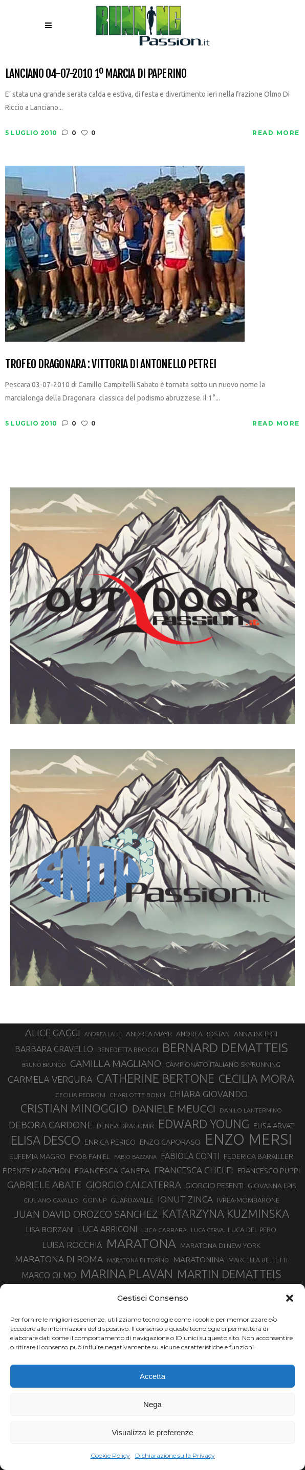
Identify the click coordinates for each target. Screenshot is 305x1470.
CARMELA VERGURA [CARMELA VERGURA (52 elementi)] (50, 1079)
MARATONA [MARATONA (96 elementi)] (141, 1243)
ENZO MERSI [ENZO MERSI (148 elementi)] (248, 1139)
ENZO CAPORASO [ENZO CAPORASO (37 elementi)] (170, 1142)
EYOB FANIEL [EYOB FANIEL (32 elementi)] (90, 1157)
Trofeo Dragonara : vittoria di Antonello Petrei (110, 364)
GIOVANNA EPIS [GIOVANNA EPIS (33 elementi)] (272, 1186)
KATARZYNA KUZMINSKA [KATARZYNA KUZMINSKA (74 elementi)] (225, 1213)
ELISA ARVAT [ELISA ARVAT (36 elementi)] (273, 1125)
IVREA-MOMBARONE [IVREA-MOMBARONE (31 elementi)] (248, 1200)
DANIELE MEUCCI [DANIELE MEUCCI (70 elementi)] (173, 1108)
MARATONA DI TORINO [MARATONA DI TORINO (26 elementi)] (138, 1260)
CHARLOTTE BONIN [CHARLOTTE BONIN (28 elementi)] (137, 1095)
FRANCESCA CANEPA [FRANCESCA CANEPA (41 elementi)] (112, 1170)
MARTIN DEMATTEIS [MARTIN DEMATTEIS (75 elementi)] (229, 1273)
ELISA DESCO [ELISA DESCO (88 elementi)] (45, 1140)
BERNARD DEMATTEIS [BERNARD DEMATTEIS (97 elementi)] (225, 1047)
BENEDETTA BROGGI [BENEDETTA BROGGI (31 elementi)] (127, 1049)
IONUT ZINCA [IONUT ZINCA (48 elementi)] (185, 1199)
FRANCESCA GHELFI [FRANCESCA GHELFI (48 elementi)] (193, 1170)
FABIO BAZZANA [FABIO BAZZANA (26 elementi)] (135, 1157)
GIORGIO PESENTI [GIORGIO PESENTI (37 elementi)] (214, 1185)
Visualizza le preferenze (152, 1432)
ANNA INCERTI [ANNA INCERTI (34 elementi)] (255, 1034)
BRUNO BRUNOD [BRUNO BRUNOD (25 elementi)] (44, 1065)
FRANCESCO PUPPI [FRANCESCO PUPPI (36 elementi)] (268, 1170)
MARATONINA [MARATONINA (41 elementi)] (198, 1259)
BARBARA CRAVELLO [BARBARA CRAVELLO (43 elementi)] (54, 1049)
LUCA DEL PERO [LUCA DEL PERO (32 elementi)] (252, 1230)
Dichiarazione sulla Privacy (175, 1455)
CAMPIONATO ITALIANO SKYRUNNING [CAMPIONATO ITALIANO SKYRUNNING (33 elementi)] (222, 1064)
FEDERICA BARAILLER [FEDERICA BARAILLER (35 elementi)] (258, 1156)
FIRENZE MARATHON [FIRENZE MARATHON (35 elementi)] (36, 1171)
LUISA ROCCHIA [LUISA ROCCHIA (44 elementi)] (72, 1245)
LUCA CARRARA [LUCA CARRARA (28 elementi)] (164, 1230)
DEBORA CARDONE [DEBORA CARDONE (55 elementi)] (51, 1124)
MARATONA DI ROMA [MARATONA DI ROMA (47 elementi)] (59, 1259)
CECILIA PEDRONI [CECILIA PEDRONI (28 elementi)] (80, 1095)
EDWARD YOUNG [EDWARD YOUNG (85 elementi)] (203, 1123)
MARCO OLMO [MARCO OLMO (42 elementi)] (48, 1275)
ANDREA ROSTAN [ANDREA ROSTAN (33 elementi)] (203, 1034)
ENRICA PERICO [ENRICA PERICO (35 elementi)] (110, 1142)
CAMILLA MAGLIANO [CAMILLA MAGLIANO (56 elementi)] (115, 1063)
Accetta (152, 1376)
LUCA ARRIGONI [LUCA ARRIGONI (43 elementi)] (107, 1229)
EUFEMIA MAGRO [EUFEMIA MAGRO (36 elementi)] (37, 1156)
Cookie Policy (110, 1455)
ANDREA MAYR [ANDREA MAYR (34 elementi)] (149, 1034)
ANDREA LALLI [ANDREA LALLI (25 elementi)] (103, 1034)
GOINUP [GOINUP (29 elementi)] (94, 1200)
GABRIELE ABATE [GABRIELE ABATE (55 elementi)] (44, 1184)
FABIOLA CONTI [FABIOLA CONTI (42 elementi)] (190, 1156)
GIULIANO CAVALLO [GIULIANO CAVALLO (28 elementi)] (51, 1200)
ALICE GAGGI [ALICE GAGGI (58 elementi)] (52, 1032)
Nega (152, 1404)
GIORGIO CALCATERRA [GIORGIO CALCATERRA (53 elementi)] (133, 1184)
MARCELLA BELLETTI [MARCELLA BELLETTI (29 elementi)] (258, 1259)
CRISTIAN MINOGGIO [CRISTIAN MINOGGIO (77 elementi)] (74, 1108)
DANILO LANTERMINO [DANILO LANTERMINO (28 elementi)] (251, 1110)
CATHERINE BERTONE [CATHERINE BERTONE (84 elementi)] (155, 1078)
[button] (290, 1298)
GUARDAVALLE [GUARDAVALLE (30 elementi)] (132, 1200)
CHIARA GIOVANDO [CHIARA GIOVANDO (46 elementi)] (208, 1094)
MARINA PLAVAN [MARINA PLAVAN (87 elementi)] (126, 1273)
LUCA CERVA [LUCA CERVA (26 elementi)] (207, 1230)
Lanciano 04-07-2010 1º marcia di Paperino (95, 73)
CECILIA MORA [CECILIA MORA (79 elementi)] (257, 1078)
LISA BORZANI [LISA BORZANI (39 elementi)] (50, 1229)
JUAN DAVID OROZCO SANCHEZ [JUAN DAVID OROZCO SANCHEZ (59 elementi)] (86, 1214)
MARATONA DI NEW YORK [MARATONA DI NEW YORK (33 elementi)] (220, 1245)
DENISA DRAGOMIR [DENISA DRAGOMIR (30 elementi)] (125, 1125)
